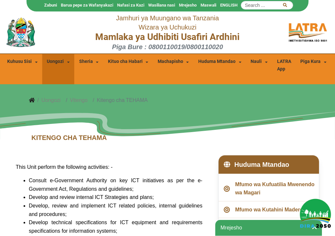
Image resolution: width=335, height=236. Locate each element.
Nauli (256, 61)
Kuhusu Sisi (19, 61)
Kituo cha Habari (125, 61)
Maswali (208, 5)
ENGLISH (229, 5)
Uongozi (55, 61)
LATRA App (284, 65)
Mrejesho (188, 5)
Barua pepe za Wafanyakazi (87, 5)
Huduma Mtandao (217, 61)
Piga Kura (310, 61)
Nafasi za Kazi (130, 5)
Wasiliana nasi (161, 5)
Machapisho (170, 61)
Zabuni (50, 5)
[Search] (267, 5)
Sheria (86, 61)
